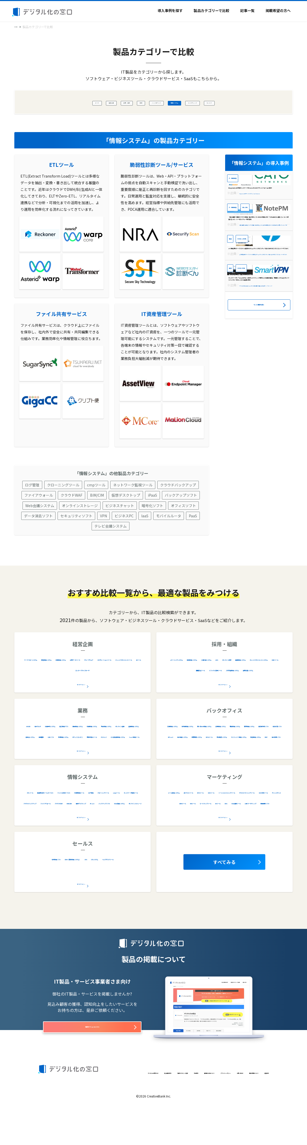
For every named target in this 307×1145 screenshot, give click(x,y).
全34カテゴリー (81, 773)
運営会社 (107, 1115)
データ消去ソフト (38, 539)
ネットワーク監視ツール (132, 508)
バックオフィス (153, 102)
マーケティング (218, 102)
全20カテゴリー (223, 773)
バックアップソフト (181, 518)
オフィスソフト (183, 529)
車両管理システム (45, 760)
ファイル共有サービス (122, 815)
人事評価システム (264, 683)
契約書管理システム (242, 749)
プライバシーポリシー (221, 1107)
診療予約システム (87, 749)
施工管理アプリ (122, 749)
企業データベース (42, 693)
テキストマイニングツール (253, 826)
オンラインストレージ (80, 529)
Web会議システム (39, 529)
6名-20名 (263, 239)
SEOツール (274, 815)
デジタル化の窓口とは (55, 1107)
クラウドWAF (71, 518)
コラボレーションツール (117, 693)
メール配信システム (183, 815)
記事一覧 (247, 10)
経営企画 (79, 102)
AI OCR (35, 749)
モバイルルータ (168, 539)
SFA (125, 882)
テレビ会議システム (110, 549)
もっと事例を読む (259, 429)
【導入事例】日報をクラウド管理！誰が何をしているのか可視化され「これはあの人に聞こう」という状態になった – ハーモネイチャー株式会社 (258, 275)
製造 (232, 300)
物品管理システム (119, 760)
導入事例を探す (170, 10)
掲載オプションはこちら (92, 1053)
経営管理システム (86, 683)
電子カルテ (56, 749)
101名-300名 (252, 360)
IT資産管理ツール (39, 826)
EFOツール (249, 815)
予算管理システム (123, 683)
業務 (127, 102)
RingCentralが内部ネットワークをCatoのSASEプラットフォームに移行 (257, 214)
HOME (19, 26)
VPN (103, 539)
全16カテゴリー (223, 840)
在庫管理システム (82, 760)
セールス (248, 102)
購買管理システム (267, 760)
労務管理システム (230, 760)
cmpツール (96, 508)
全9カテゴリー (81, 707)
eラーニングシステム (187, 683)
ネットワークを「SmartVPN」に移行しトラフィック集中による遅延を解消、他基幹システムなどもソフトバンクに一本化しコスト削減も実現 (257, 396)
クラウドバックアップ (178, 508)
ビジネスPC (124, 539)
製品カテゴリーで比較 (211, 10)
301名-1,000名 (254, 300)
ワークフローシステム (45, 683)
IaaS (144, 539)
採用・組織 (105, 102)
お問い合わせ (48, 1115)
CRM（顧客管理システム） (93, 882)
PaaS (193, 539)
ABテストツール (220, 815)
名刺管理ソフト (50, 882)
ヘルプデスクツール (96, 893)
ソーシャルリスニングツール (197, 826)
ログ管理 (32, 508)
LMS (189, 693)
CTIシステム (62, 893)
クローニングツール (63, 508)
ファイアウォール (38, 518)
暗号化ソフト (152, 529)
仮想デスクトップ (126, 518)
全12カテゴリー (223, 707)
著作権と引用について (182, 1107)
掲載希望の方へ (278, 10)
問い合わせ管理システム (187, 760)
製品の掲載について (79, 1115)
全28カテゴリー (81, 840)
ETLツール (33, 815)
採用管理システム (227, 683)
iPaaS (152, 518)
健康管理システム (247, 693)
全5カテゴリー (81, 906)
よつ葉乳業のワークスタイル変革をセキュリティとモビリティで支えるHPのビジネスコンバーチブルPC (258, 336)
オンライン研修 (212, 693)
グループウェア (76, 693)
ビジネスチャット (119, 529)
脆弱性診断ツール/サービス (72, 815)
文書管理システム (204, 749)
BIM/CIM (97, 518)
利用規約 (153, 1107)
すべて (57, 102)
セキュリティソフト (76, 539)
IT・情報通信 (239, 179)
